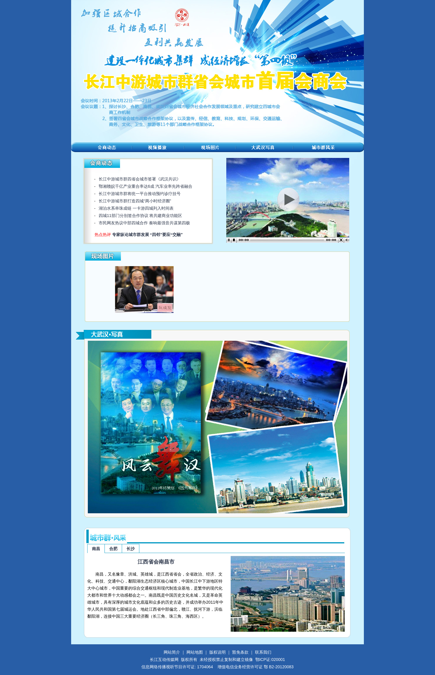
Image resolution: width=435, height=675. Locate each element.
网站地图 (194, 652)
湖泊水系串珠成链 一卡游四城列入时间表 (136, 208)
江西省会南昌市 (156, 562)
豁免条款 (240, 652)
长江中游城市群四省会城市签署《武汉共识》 (140, 179)
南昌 (96, 548)
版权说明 (217, 652)
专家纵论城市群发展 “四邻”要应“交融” (147, 235)
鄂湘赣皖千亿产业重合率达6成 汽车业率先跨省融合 (145, 186)
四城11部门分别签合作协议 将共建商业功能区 (140, 215)
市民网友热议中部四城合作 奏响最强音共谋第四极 (144, 223)
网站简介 (172, 652)
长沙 (130, 548)
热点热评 (103, 235)
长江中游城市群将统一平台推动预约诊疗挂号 (140, 193)
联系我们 (263, 652)
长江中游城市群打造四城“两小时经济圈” (135, 201)
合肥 (113, 548)
